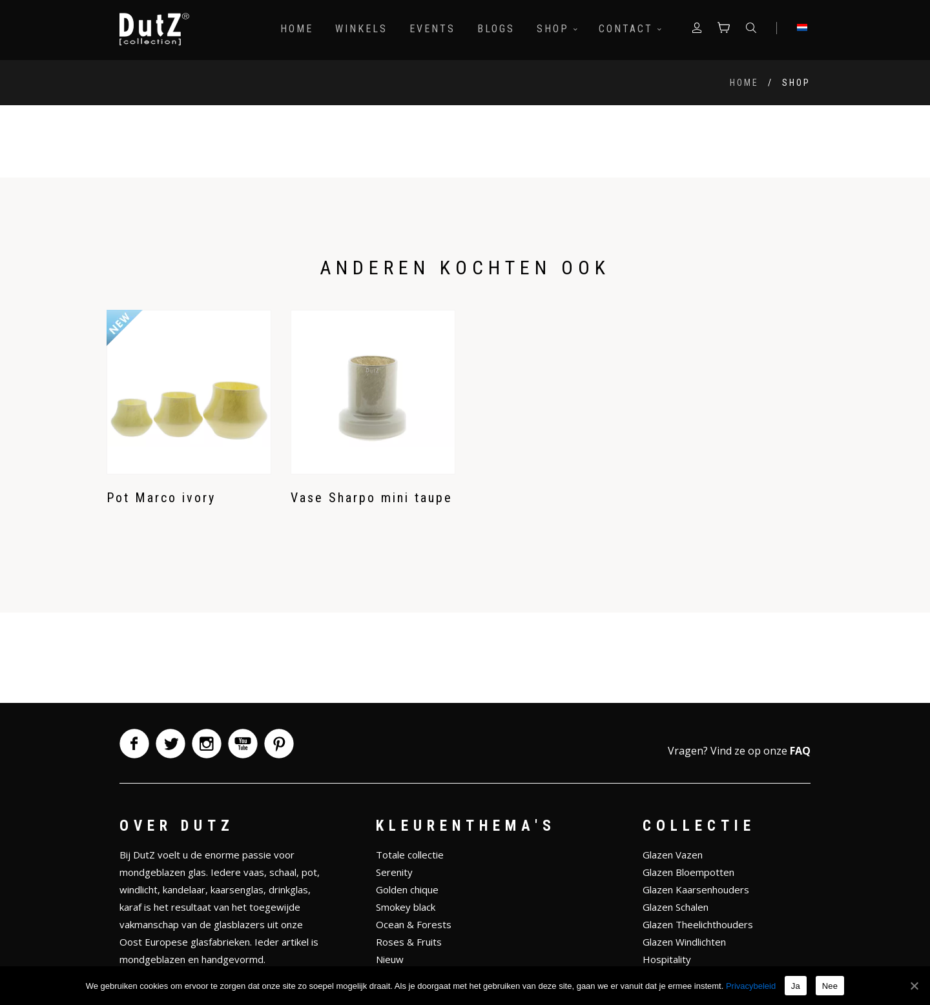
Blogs (494, 29)
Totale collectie (410, 854)
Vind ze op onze (760, 751)
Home (295, 29)
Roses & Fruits (409, 941)
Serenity (394, 872)
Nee (830, 986)
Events (431, 29)
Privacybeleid (751, 986)
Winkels (360, 29)
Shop (555, 29)
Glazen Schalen (675, 906)
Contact (628, 29)
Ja (795, 986)
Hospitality (667, 959)
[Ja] (913, 985)
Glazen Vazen (673, 854)
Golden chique (407, 889)
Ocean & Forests (413, 924)
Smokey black (405, 906)
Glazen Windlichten (684, 941)
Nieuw (390, 959)
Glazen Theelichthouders (698, 924)
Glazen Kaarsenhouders (696, 889)
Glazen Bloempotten (688, 872)
